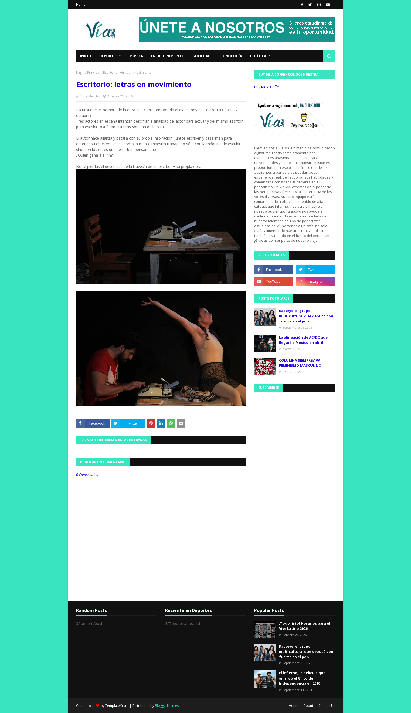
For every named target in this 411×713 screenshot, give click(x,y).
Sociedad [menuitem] (202, 55)
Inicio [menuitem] (85, 55)
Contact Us (326, 705)
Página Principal (88, 72)
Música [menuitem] (136, 55)
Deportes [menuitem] (108, 55)
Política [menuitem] (258, 55)
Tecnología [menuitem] (230, 55)
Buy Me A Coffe (266, 86)
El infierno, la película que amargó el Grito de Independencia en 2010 (302, 678)
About (308, 705)
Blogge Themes (167, 705)
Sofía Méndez (90, 96)
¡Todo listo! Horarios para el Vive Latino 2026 (304, 626)
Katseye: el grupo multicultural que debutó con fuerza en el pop (306, 316)
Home (81, 4)
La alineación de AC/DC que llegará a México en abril (303, 340)
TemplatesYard (117, 705)
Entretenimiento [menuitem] (168, 55)
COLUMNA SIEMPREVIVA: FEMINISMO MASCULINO (300, 363)
